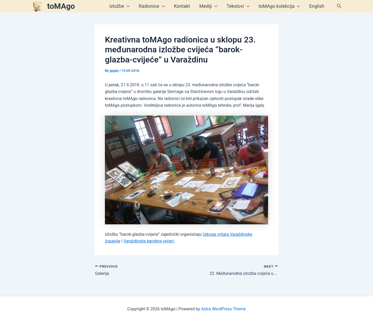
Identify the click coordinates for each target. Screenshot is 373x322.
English (316, 6)
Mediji (208, 6)
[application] (127, 6)
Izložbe (119, 6)
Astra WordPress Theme (223, 308)
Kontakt (182, 6)
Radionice (152, 6)
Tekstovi (238, 6)
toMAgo (61, 6)
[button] (339, 6)
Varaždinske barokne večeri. (149, 241)
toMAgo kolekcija (279, 6)
